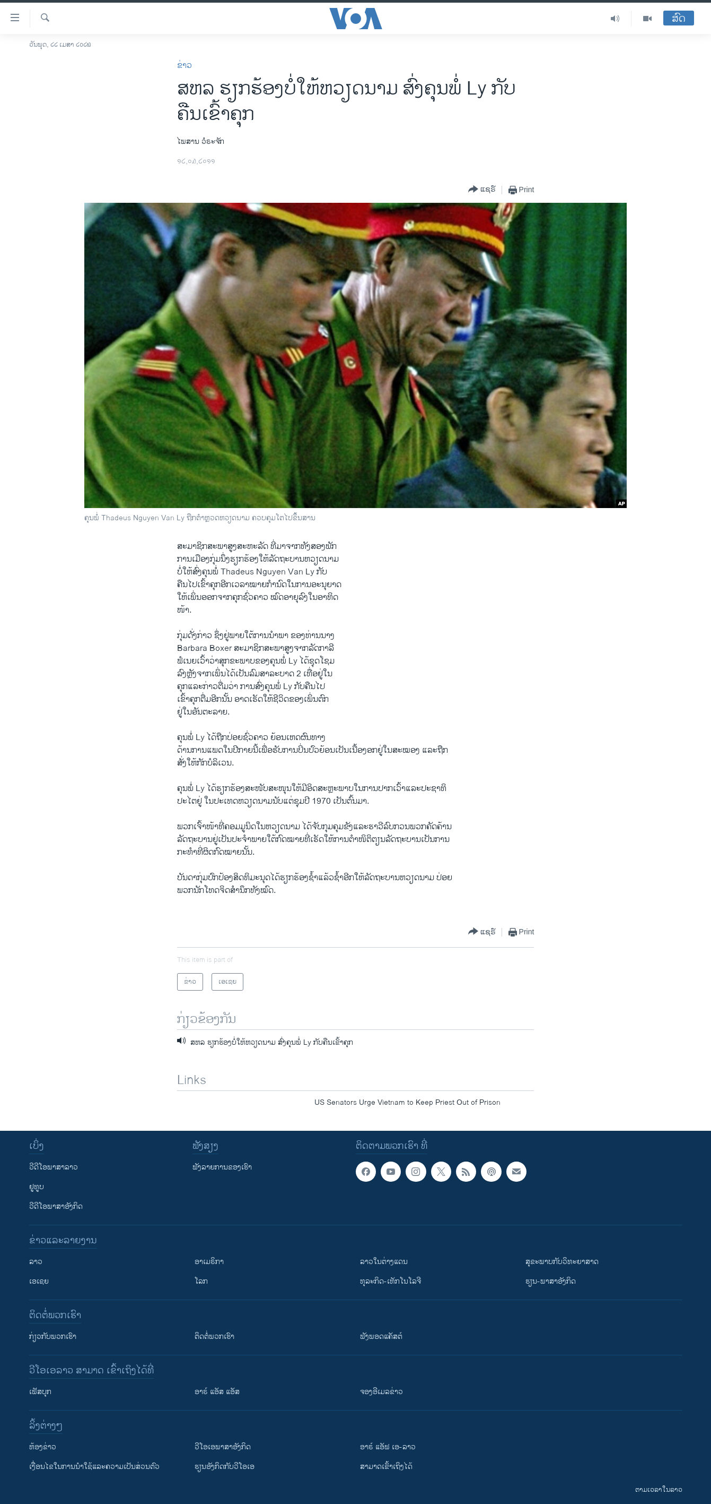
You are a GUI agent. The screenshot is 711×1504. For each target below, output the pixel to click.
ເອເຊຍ (39, 1281)
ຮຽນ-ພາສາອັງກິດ (550, 1281)
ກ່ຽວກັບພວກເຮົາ (52, 1336)
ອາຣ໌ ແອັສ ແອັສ (217, 1391)
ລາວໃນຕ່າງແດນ (384, 1261)
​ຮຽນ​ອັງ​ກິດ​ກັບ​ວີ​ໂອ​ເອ (224, 1466)
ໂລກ (201, 1281)
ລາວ (35, 1261)
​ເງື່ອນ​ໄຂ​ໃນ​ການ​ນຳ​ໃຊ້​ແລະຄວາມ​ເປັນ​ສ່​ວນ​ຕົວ (94, 1466)
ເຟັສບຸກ (40, 1391)
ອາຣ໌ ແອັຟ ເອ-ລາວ (388, 1447)
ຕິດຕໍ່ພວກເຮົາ (214, 1336)
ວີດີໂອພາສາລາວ (53, 1167)
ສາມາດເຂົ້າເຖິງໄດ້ (386, 1466)
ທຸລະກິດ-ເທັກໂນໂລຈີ (390, 1281)
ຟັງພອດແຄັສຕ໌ (381, 1336)
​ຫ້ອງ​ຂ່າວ (42, 1447)
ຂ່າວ (184, 65)
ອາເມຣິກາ (209, 1261)
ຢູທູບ (36, 1186)
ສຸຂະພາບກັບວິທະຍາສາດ (562, 1261)
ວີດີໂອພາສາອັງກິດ (56, 1206)
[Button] (482, 189)
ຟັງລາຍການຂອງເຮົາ (222, 1167)
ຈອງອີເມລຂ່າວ (381, 1391)
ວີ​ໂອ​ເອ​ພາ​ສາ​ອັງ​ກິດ (223, 1447)
